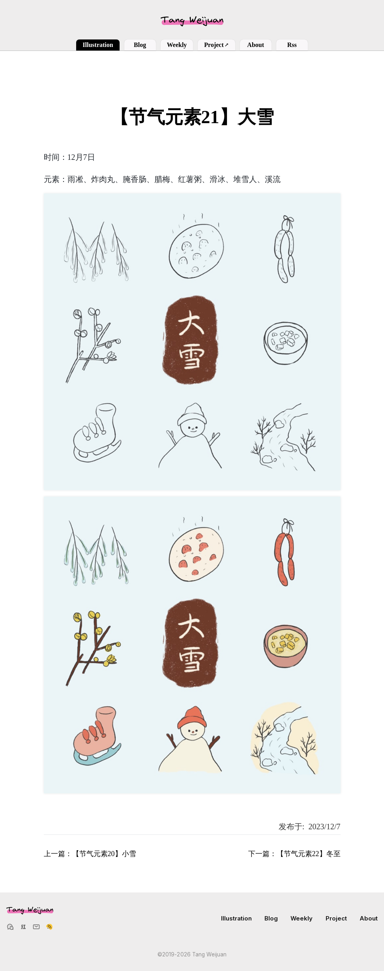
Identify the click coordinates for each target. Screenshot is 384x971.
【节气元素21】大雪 (192, 117)
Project (216, 44)
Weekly (177, 44)
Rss (292, 44)
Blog (140, 44)
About (255, 44)
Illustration (97, 44)
